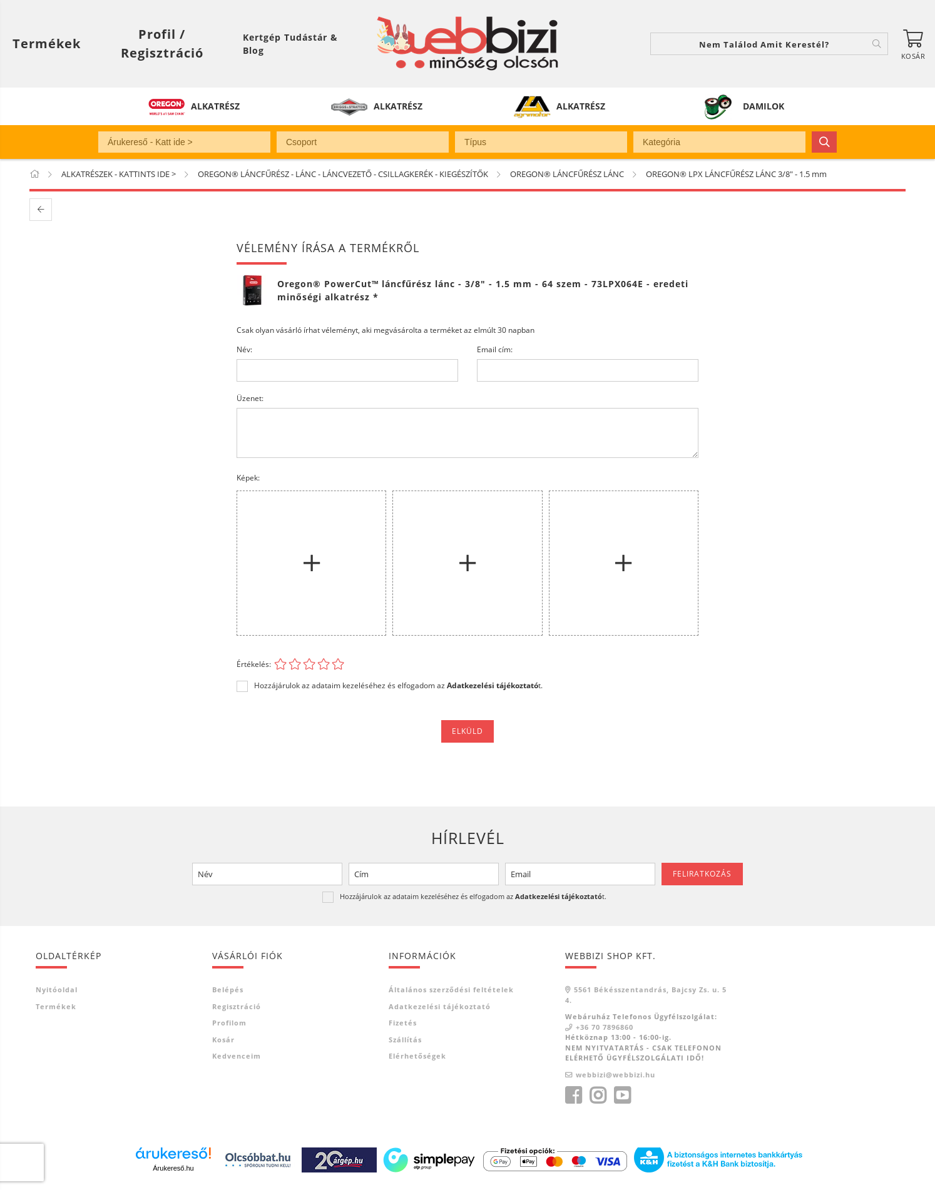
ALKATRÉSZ (215, 106)
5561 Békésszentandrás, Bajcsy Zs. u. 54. (646, 995)
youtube (622, 1095)
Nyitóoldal (57, 989)
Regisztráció (236, 1006)
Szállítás (405, 1039)
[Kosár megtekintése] (913, 43)
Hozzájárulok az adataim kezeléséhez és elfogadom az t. (398, 686)
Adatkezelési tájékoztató (440, 1006)
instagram (598, 1095)
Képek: (248, 477)
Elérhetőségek (417, 1055)
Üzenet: (250, 398)
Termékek (56, 1006)
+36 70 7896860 (604, 1027)
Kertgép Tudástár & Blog (290, 43)
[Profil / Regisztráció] (161, 44)
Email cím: (495, 349)
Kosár (223, 1039)
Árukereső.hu (173, 1168)
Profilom (229, 1022)
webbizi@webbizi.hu (615, 1074)
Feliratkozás (702, 873)
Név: (244, 349)
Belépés (227, 989)
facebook (573, 1095)
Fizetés (403, 1022)
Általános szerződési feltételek (451, 989)
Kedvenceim (236, 1055)
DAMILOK (763, 106)
